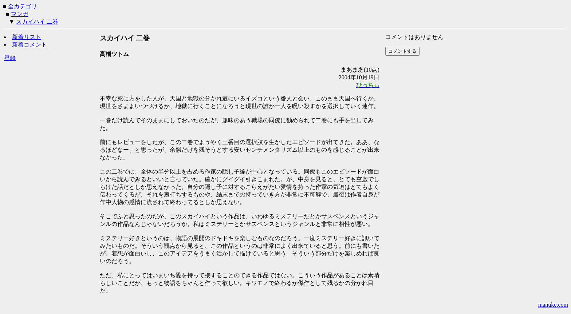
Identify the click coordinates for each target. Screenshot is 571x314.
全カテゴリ (22, 6)
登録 (10, 58)
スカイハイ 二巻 (37, 22)
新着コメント (29, 44)
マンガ (19, 14)
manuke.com (553, 305)
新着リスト (26, 37)
